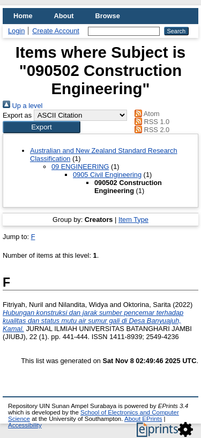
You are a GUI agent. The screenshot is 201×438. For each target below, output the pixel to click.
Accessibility (25, 425)
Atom (145, 114)
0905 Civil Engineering (107, 175)
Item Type (133, 220)
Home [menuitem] (23, 16)
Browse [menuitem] (107, 16)
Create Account (55, 31)
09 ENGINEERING (80, 167)
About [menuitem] (64, 16)
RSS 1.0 (150, 122)
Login (16, 31)
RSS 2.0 (150, 130)
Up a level (22, 106)
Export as (17, 115)
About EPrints (143, 419)
